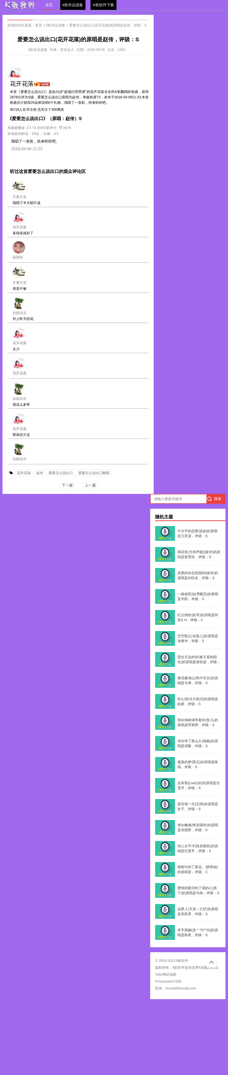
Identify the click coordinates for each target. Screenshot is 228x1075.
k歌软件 (178, 968)
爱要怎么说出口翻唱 (94, 473)
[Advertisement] (114, 1038)
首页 (49, 5)
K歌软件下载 (103, 5)
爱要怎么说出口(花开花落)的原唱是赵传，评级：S (108, 25)
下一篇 (67, 485)
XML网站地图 (165, 974)
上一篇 (90, 485)
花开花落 (24, 473)
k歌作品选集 (73, 5)
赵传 (39, 473)
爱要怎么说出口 (61, 473)
